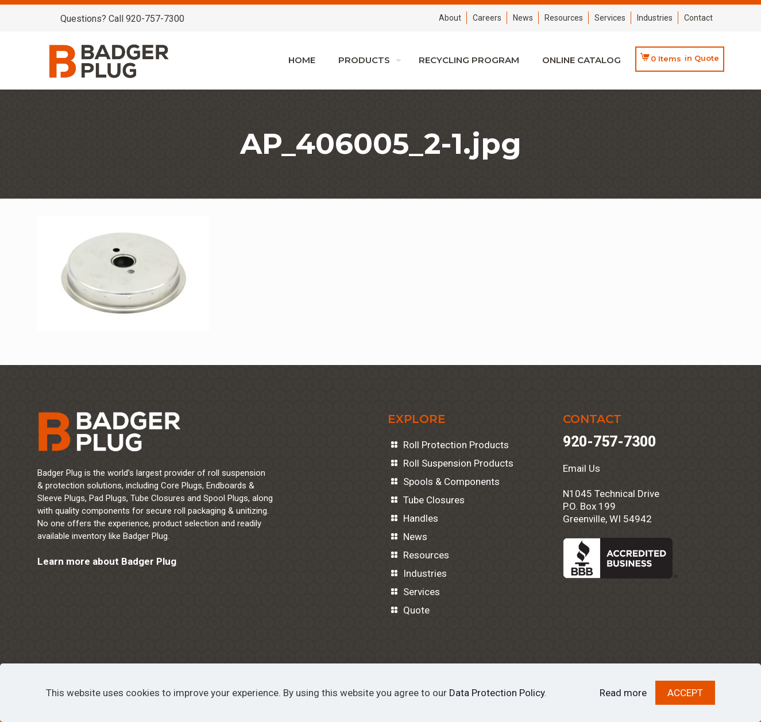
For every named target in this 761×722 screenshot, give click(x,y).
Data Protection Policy (496, 692)
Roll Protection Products (456, 445)
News (523, 17)
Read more (623, 692)
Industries (655, 17)
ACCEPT (685, 692)
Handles (420, 518)
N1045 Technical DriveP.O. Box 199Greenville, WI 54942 (611, 506)
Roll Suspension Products (458, 463)
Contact (698, 17)
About (450, 17)
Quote (416, 610)
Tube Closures (434, 500)
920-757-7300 (609, 441)
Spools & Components (451, 481)
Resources (563, 17)
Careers (487, 17)
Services (609, 17)
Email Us (581, 468)
